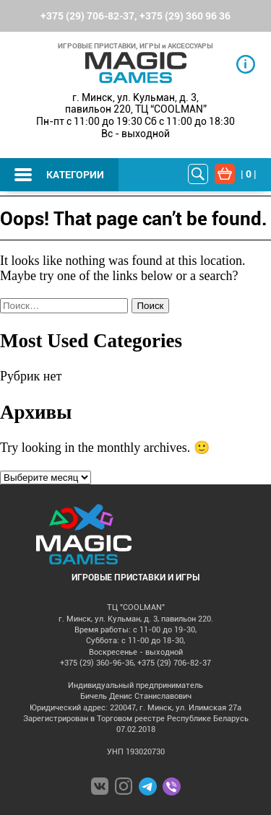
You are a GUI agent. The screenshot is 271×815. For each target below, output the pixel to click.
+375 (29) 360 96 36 (185, 15)
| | (249, 173)
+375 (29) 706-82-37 (87, 15)
